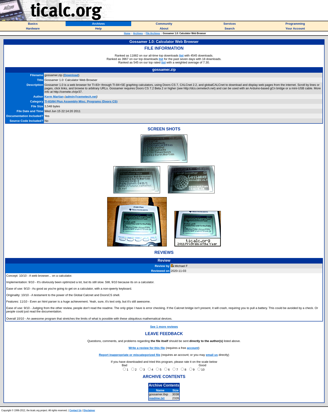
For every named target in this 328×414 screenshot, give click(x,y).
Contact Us (75, 410)
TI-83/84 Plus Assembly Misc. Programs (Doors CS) (81, 101)
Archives (138, 33)
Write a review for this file (147, 348)
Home (127, 33)
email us (212, 355)
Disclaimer (89, 410)
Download (71, 75)
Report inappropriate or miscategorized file (129, 355)
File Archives (153, 33)
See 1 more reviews (164, 326)
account (192, 348)
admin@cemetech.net (81, 96)
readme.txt (156, 398)
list (181, 55)
